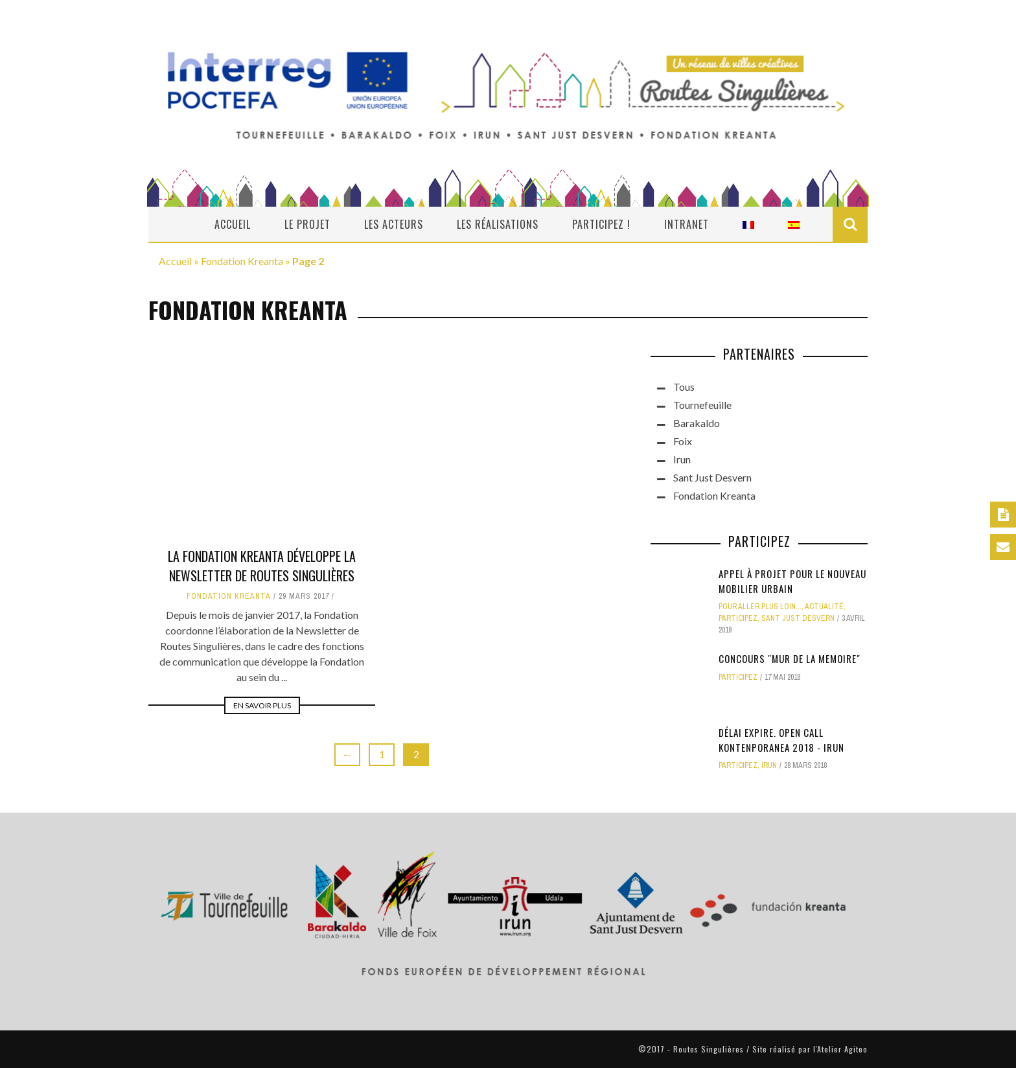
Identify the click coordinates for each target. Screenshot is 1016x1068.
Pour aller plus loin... (760, 606)
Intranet (686, 224)
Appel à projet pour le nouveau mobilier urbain (792, 581)
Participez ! (601, 224)
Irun (682, 459)
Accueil (232, 224)
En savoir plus (262, 705)
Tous (684, 386)
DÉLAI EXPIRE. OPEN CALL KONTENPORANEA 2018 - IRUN (781, 739)
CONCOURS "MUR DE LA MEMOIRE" (789, 658)
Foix (682, 441)
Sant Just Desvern (712, 477)
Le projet (307, 224)
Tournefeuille (702, 405)
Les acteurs (393, 224)
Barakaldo (696, 423)
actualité (824, 606)
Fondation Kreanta (242, 261)
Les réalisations (497, 224)
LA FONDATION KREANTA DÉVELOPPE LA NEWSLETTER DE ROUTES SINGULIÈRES (262, 565)
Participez (738, 618)
